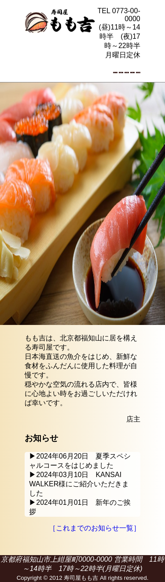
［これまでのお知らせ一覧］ (94, 528)
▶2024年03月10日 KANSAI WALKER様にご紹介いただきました (79, 484)
